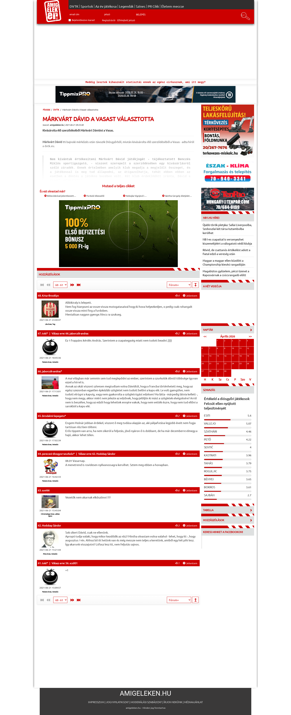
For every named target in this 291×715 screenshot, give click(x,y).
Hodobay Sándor (51, 525)
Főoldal (46, 109)
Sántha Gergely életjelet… (177, 195)
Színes (140, 6)
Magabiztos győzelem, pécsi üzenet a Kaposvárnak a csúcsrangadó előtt (226, 273)
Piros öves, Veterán (50, 553)
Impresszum (96, 702)
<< (204, 336)
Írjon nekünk (173, 702)
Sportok (87, 6)
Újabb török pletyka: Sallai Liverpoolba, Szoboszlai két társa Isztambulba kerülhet (227, 229)
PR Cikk (153, 6)
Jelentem (190, 295)
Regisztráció (108, 20)
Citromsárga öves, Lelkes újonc (50, 515)
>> (250, 336)
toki (44, 333)
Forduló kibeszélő (94, 195)
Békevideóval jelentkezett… (60, 195)
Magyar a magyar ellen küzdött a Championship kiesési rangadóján (224, 262)
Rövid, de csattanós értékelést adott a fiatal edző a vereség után (226, 252)
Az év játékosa (106, 6)
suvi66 (46, 490)
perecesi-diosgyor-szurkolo (57, 453)
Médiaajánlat (193, 702)
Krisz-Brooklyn (50, 295)
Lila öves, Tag (50, 324)
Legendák (126, 6)
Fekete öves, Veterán (50, 362)
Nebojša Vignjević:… (135, 195)
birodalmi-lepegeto (53, 415)
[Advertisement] (145, 52)
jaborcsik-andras (51, 371)
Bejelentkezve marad (83, 20)
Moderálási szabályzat (146, 702)
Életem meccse (172, 6)
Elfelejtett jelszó (126, 20)
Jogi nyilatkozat (117, 702)
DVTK (74, 6)
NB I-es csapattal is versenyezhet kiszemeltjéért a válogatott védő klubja (227, 241)
